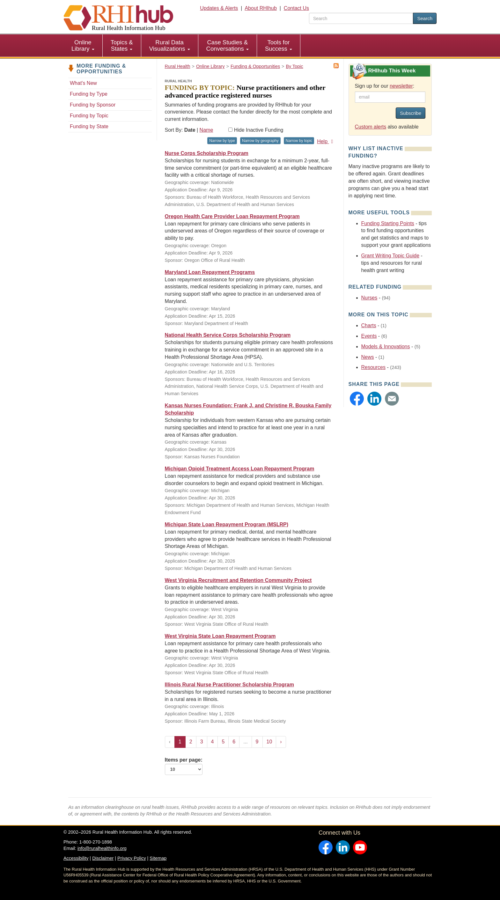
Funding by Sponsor (92, 104)
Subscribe (410, 113)
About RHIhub (261, 8)
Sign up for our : (385, 86)
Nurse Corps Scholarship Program (206, 153)
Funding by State (89, 126)
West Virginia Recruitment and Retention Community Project (238, 580)
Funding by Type (88, 94)
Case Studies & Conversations (227, 45)
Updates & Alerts (219, 8)
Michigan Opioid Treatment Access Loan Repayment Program (239, 468)
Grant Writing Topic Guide (390, 255)
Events (369, 336)
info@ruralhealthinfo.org (102, 848)
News (367, 357)
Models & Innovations (385, 346)
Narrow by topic (299, 140)
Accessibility (75, 858)
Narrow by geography (260, 140)
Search (424, 18)
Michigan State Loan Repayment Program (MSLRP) (227, 524)
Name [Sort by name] (206, 130)
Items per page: (183, 766)
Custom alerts (370, 126)
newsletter (401, 86)
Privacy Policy (131, 858)
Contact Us (296, 8)
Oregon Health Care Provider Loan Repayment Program (232, 216)
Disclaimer (103, 858)
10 (269, 741)
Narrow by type (222, 140)
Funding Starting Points (387, 223)
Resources (373, 367)
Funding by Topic (89, 115)
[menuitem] (83, 45)
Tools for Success (278, 45)
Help (326, 141)
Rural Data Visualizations (169, 45)
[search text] (361, 18)
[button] (357, 398)
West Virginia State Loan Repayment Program (220, 636)
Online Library (82, 45)
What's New (83, 83)
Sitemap (158, 858)
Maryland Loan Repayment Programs (210, 272)
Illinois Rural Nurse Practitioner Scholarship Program (229, 684)
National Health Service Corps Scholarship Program (228, 335)
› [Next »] (281, 741)
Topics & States (122, 45)
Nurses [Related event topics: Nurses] (369, 297)
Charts (368, 325)
